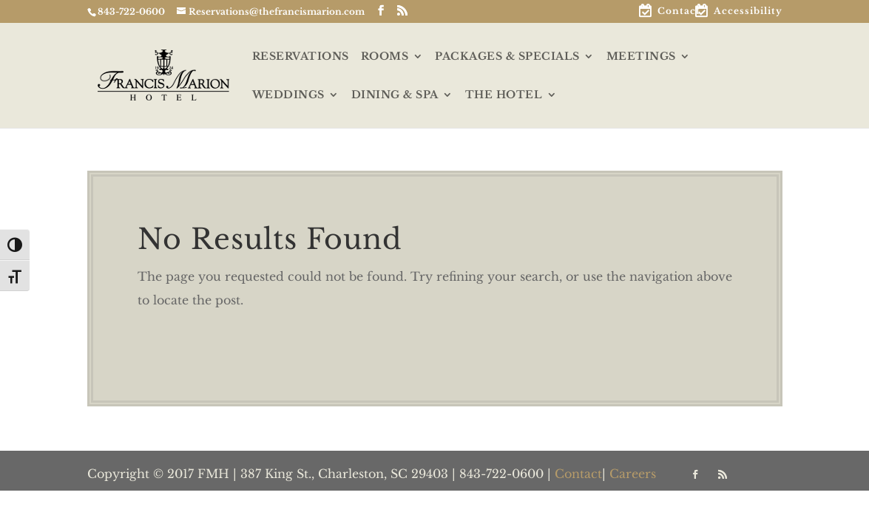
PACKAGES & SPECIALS (507, 57)
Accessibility (748, 11)
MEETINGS (641, 57)
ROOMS (385, 57)
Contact (678, 11)
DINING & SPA (395, 95)
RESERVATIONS (300, 57)
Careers (632, 473)
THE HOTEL (504, 95)
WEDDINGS (288, 95)
